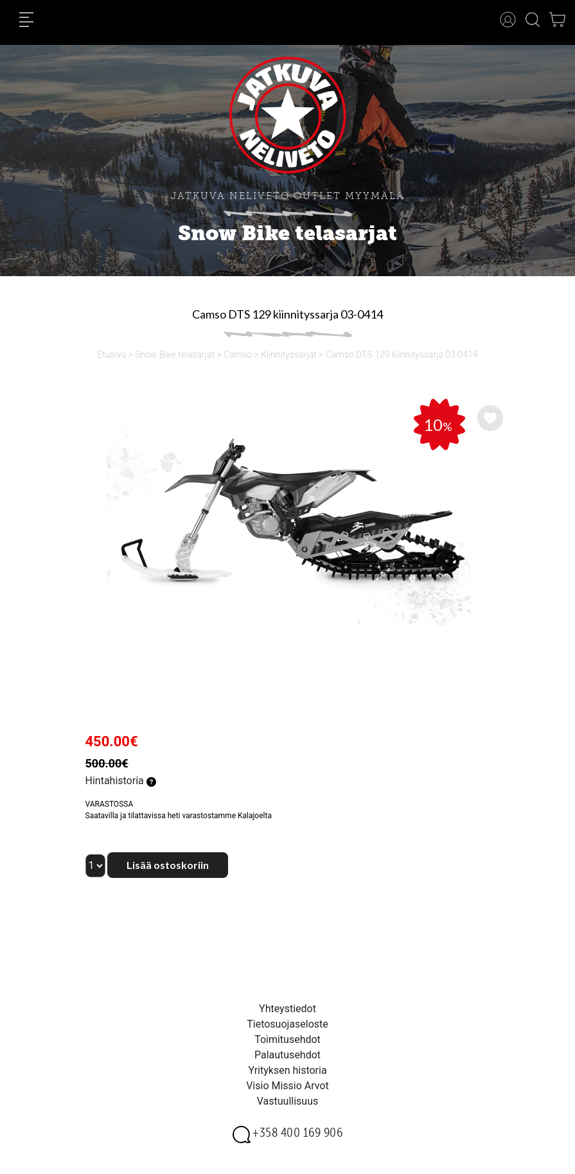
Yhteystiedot (287, 1009)
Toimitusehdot (287, 1039)
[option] (288, 512)
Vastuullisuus (288, 1101)
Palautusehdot (287, 1055)
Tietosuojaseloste (287, 1024)
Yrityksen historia (287, 1070)
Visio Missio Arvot (287, 1086)
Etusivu (111, 354)
